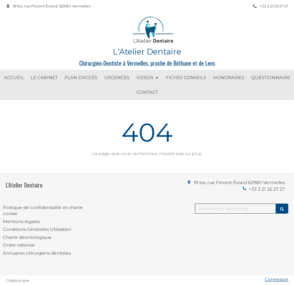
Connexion (276, 279)
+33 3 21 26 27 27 (267, 189)
